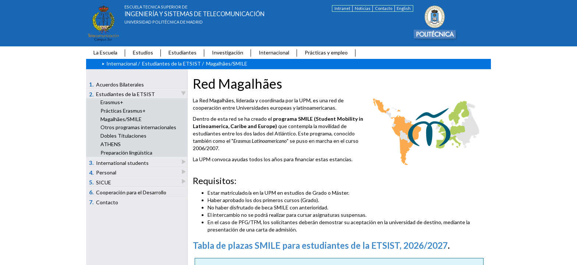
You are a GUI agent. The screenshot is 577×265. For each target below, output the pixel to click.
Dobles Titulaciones (123, 135)
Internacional (274, 52)
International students (119, 162)
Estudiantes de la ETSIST (171, 63)
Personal (103, 172)
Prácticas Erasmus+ (123, 110)
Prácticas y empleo (326, 52)
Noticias (363, 8)
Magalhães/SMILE (121, 119)
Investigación (227, 52)
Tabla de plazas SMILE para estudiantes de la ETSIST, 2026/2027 (320, 245)
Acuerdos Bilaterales (116, 84)
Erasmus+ (111, 102)
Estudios (143, 52)
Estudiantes (183, 52)
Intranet (342, 8)
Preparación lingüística (126, 152)
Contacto (383, 8)
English (404, 8)
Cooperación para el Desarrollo (128, 192)
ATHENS (110, 144)
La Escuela (105, 52)
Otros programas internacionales (138, 127)
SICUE (100, 182)
